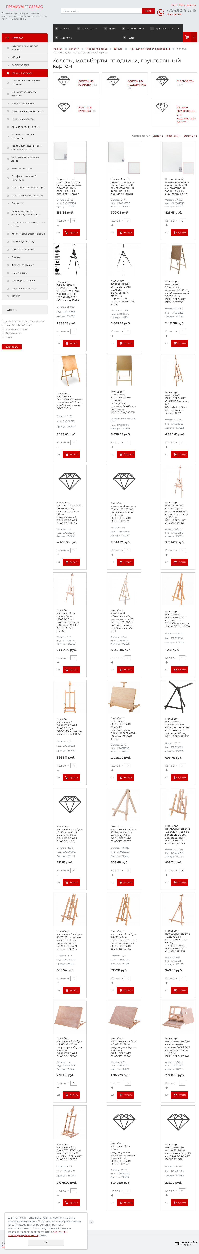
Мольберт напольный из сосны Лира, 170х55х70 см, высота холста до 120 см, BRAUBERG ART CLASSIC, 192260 (68, 621)
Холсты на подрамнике (137, 83)
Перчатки (17, 203)
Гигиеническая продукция (27, 111)
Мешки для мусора (23, 103)
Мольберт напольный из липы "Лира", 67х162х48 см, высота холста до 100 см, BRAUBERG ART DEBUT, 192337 (123, 512)
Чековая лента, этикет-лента (25, 159)
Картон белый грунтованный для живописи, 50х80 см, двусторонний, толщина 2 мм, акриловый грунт (177, 187)
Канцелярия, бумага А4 (25, 126)
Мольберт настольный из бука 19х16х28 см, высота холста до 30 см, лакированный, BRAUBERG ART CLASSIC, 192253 (178, 835)
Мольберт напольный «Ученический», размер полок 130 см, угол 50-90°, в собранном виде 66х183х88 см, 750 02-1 (122, 621)
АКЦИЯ (15, 57)
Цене (156, 135)
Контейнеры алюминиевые (28, 233)
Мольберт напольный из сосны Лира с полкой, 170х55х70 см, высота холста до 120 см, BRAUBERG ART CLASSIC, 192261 (176, 513)
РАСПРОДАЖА (20, 65)
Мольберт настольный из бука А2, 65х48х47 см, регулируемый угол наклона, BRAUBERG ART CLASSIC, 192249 (69, 1047)
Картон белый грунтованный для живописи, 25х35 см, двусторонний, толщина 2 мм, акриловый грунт (69, 187)
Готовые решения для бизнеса (24, 48)
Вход (174, 5)
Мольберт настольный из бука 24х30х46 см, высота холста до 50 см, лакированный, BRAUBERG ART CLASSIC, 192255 (124, 940)
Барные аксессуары (23, 119)
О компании (84, 28)
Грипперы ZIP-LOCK (23, 280)
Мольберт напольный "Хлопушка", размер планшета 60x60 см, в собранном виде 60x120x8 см (69, 401)
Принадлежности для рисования (149, 48)
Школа (118, 48)
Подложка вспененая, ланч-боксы (28, 224)
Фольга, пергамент (22, 265)
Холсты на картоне (86, 83)
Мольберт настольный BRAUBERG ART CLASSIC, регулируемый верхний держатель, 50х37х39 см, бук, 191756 (124, 729)
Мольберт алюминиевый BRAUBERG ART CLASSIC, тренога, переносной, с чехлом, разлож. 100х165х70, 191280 (68, 291)
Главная (63, 28)
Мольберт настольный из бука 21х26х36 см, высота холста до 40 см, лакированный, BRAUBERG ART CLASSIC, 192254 (69, 940)
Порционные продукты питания (25, 82)
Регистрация (187, 5)
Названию (171, 135)
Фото (101, 28)
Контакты (175, 28)
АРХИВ (15, 296)
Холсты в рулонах (85, 109)
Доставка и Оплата (151, 28)
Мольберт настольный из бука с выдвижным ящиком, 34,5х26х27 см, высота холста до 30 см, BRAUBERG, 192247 (178, 1047)
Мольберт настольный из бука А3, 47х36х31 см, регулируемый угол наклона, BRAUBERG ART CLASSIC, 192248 (123, 1047)
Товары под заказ (21, 73)
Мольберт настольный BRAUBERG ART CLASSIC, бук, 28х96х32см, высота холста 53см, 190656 (69, 727)
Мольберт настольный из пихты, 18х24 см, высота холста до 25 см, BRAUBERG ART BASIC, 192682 (178, 1152)
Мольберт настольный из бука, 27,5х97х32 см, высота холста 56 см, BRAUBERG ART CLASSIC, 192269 (69, 1152)
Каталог (74, 48)
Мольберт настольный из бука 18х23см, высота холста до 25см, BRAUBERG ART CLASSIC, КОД (69, 834)
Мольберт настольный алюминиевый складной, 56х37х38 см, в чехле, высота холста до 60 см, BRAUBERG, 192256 (177, 727)
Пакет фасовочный (22, 249)
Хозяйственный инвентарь (27, 187)
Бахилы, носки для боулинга (22, 136)
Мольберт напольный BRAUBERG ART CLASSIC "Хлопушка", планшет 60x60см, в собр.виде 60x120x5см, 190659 (123, 402)
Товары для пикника (23, 288)
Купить (73, 232)
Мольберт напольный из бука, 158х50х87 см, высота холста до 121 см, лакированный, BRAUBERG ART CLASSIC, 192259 (69, 513)
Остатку (188, 135)
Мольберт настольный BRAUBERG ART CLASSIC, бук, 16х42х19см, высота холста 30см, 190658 (177, 619)
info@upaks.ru (174, 14)
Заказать (129, 454)
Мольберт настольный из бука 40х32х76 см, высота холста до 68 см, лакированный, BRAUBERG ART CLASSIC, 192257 (178, 941)
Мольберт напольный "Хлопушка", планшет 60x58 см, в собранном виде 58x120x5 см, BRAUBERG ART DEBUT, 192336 (177, 292)
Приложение (125, 28)
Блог (61, 37)
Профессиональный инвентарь (23, 178)
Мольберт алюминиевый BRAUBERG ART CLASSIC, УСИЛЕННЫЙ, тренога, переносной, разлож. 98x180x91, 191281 (122, 293)
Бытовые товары (21, 168)
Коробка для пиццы (23, 241)
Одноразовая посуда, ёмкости (24, 94)
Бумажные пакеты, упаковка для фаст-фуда (25, 213)
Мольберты (185, 81)
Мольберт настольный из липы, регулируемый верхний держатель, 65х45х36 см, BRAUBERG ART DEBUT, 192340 (124, 1154)
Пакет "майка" (19, 273)
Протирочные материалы (27, 195)
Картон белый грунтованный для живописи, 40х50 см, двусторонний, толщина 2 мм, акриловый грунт (123, 187)
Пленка (16, 257)
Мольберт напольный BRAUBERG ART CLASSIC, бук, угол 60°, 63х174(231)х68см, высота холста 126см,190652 (176, 402)
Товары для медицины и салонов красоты (26, 147)
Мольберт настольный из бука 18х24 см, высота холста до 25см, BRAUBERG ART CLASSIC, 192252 (123, 834)
